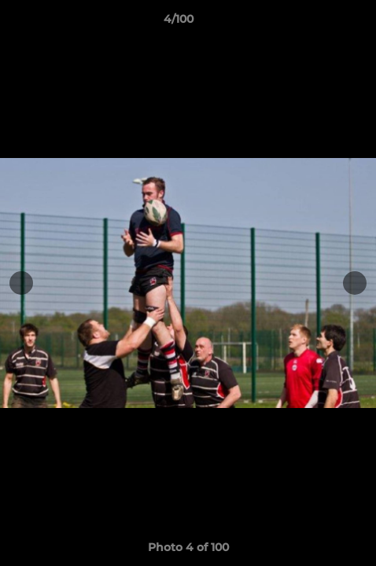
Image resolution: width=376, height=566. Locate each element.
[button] (319, 23)
